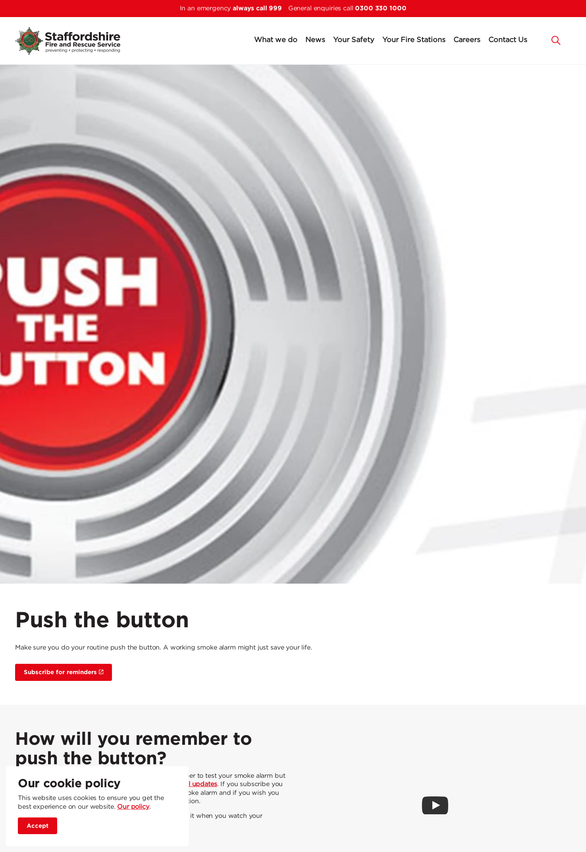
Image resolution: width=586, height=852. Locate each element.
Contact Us (507, 40)
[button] (556, 40)
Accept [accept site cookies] (37, 826)
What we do (275, 40)
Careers (466, 40)
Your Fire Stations (413, 40)
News (315, 40)
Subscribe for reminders (63, 672)
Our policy (133, 807)
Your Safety (353, 40)
